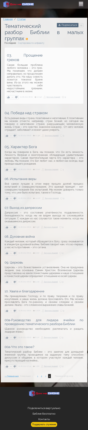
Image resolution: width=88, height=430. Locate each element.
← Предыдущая (12, 376)
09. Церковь (14, 262)
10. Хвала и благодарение (24, 291)
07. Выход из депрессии (23, 208)
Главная (8, 19)
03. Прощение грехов (25, 57)
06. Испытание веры (20, 179)
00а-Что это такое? (19, 347)
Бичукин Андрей (53, 97)
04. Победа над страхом (26, 113)
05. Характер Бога (21, 147)
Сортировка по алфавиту (31, 43)
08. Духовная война (20, 236)
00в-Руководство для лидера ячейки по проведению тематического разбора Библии (44, 322)
